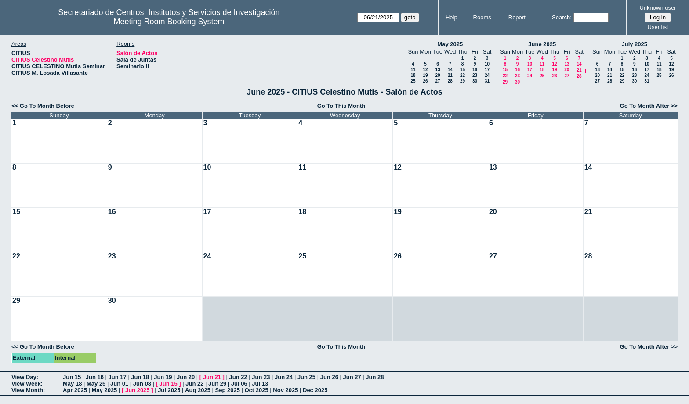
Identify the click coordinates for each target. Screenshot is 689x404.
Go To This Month (341, 105)
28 (450, 81)
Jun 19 (163, 377)
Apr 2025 (75, 390)
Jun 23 (261, 377)
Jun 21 (212, 377)
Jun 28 (375, 377)
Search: (562, 17)
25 (412, 81)
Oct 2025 (256, 390)
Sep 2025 (227, 390)
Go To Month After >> (649, 105)
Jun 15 (72, 377)
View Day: (24, 377)
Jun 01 (119, 383)
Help (451, 17)
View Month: (28, 390)
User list (658, 27)
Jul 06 (239, 383)
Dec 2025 (315, 390)
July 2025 (634, 44)
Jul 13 (260, 383)
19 (425, 75)
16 (474, 69)
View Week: (27, 383)
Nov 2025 (285, 390)
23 (474, 75)
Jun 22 (238, 377)
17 (487, 69)
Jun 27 (352, 377)
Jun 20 (186, 377)
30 (474, 81)
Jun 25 (306, 377)
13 (437, 69)
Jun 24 (284, 377)
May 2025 (450, 44)
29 (462, 81)
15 (462, 69)
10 (487, 64)
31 (487, 81)
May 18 (72, 383)
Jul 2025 (169, 390)
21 (450, 75)
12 (425, 69)
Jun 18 (140, 377)
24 (487, 75)
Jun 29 (217, 383)
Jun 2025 (137, 390)
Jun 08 (142, 383)
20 (437, 75)
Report (517, 17)
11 (412, 69)
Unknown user (657, 7)
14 (450, 69)
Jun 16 (95, 377)
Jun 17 (118, 377)
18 (412, 75)
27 (437, 81)
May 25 (96, 383)
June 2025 (542, 44)
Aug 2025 (197, 390)
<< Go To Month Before (42, 105)
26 (425, 81)
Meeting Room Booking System (168, 21)
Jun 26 (329, 377)
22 (462, 75)
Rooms (482, 17)
